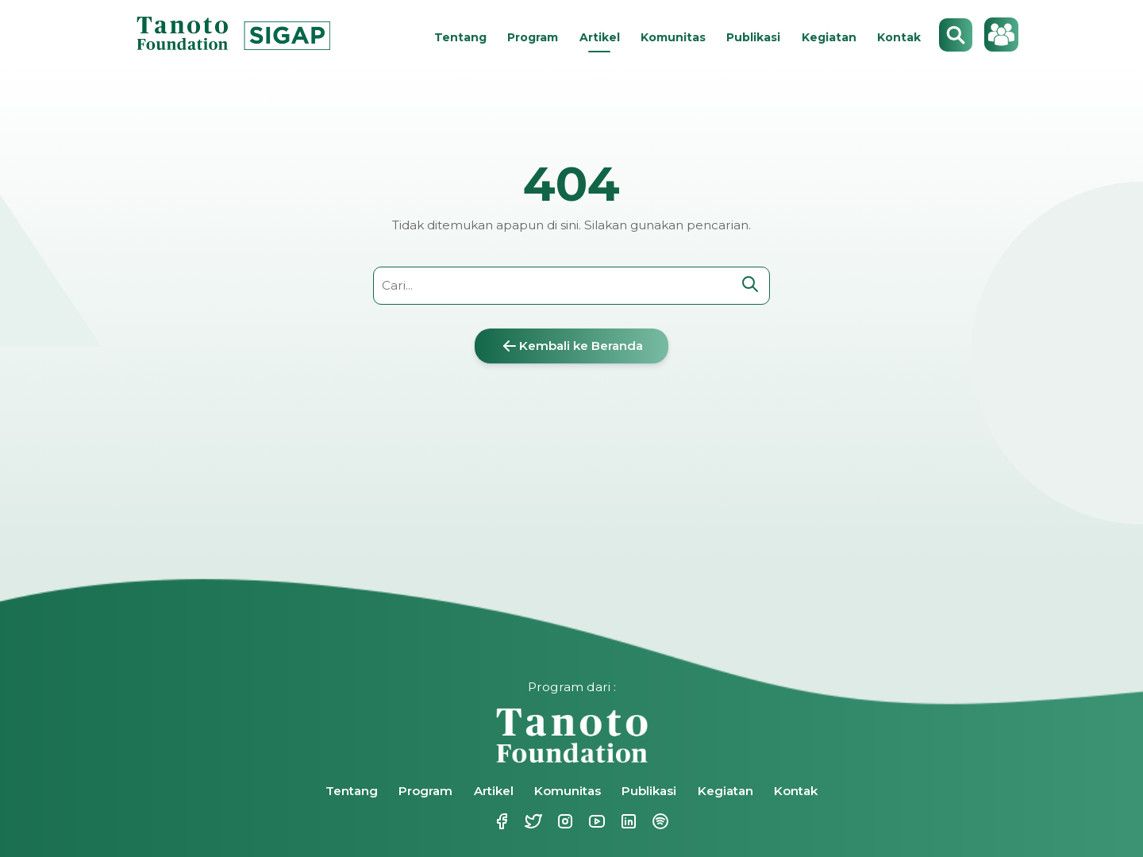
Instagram (564, 821)
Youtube (595, 821)
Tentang (460, 37)
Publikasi (753, 37)
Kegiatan (829, 37)
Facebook (500, 821)
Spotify (659, 821)
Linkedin (627, 821)
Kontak (899, 37)
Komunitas (673, 37)
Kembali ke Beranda (571, 345)
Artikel (599, 37)
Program (532, 37)
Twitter (532, 821)
